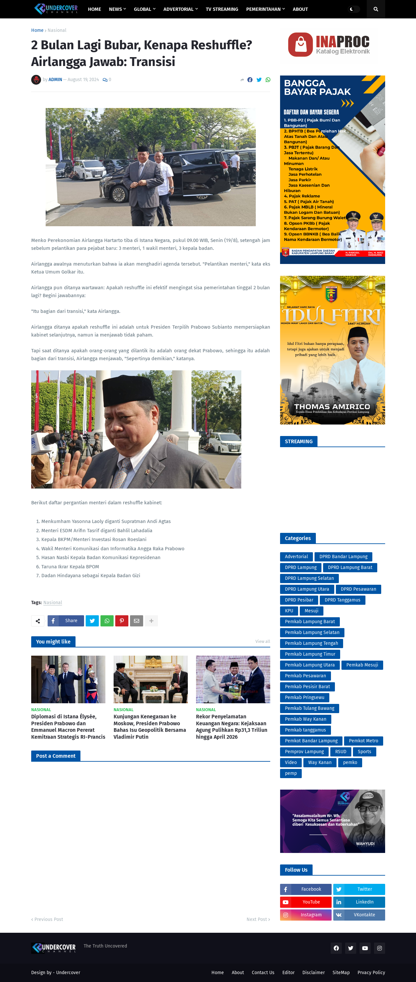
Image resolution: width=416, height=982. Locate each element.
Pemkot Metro (363, 741)
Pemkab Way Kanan (305, 719)
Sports (364, 751)
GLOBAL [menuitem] (142, 9)
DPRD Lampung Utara (307, 589)
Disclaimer (313, 972)
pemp (291, 773)
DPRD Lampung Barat (350, 567)
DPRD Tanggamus (343, 600)
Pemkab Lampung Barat (310, 621)
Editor (288, 972)
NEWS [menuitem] (115, 9)
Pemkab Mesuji (362, 665)
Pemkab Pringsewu (304, 697)
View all (262, 641)
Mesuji (311, 611)
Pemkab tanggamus (305, 730)
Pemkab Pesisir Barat (307, 686)
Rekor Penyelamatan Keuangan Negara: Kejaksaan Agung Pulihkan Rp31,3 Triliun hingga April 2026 (231, 726)
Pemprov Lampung (304, 751)
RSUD (340, 751)
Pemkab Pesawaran (305, 676)
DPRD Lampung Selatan (309, 578)
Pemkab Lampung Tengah (311, 643)
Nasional (57, 30)
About (238, 972)
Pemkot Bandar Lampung (311, 741)
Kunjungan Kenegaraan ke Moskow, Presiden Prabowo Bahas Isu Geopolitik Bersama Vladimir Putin (150, 726)
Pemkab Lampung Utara (310, 665)
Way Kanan (320, 762)
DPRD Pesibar (299, 600)
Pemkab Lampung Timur (310, 654)
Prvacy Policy (371, 972)
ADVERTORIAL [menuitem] (179, 9)
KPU (289, 611)
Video (291, 762)
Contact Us (263, 972)
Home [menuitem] (94, 9)
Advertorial (296, 556)
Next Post (257, 919)
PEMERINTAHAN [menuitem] (263, 9)
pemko (350, 762)
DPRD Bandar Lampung (343, 556)
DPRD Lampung (301, 567)
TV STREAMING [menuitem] (222, 9)
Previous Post (48, 919)
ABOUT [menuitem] (300, 9)
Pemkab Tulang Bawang (309, 708)
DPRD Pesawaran (358, 589)
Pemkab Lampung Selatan (312, 632)
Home (37, 30)
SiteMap (341, 972)
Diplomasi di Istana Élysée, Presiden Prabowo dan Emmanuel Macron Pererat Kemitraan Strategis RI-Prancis (68, 726)
